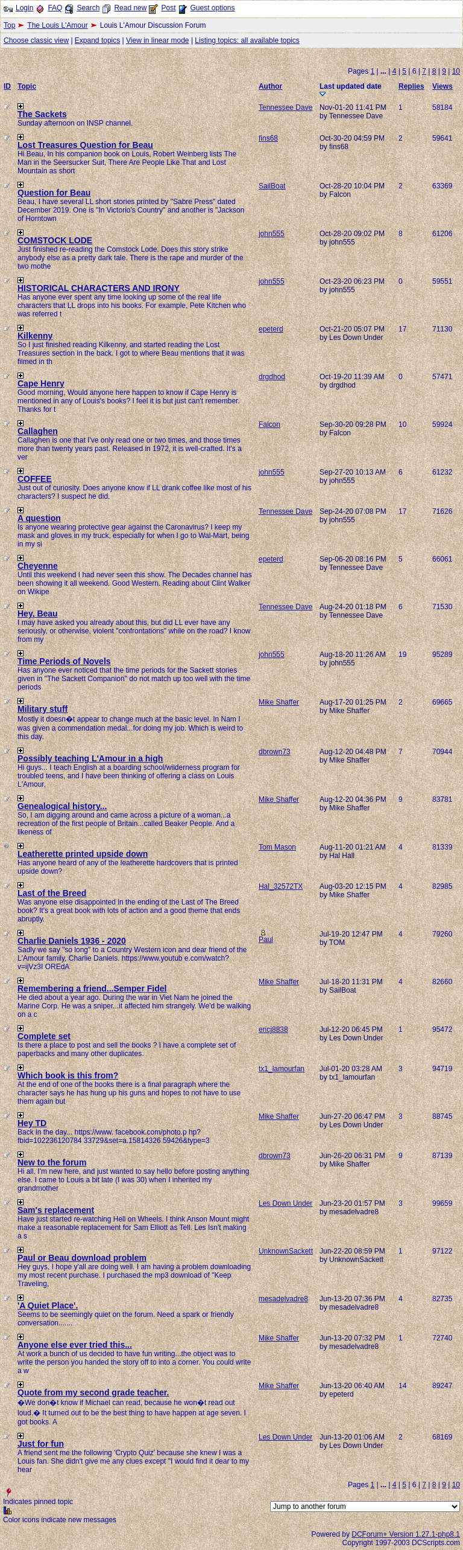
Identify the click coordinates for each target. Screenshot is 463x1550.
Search (88, 8)
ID (7, 86)
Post (168, 8)
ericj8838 (273, 1029)
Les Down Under (285, 1203)
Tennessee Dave (285, 107)
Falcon (269, 424)
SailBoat (272, 186)
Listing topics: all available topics (247, 40)
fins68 (268, 138)
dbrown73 (275, 752)
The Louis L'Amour (57, 25)
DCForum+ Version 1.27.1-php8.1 (405, 1534)
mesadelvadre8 (283, 1299)
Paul (266, 939)
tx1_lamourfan (281, 1069)
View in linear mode (157, 40)
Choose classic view (36, 40)
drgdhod (272, 377)
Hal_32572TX (281, 886)
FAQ (55, 8)
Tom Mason (277, 847)
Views (442, 86)
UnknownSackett (286, 1251)
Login (24, 8)
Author (270, 86)
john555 (272, 233)
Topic (26, 86)
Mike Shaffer (279, 702)
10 (456, 71)
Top (9, 25)
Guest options (212, 8)
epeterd (271, 329)
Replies (411, 86)
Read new (130, 8)
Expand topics (97, 40)
